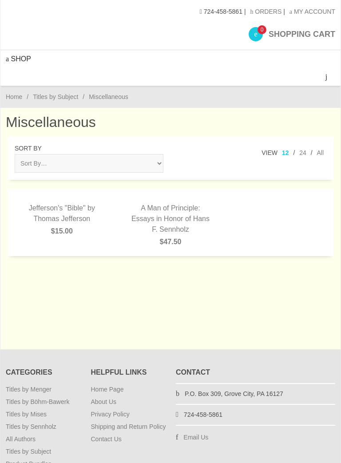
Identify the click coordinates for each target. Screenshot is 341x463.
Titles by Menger (29, 389)
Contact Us (106, 439)
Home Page (107, 389)
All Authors (21, 439)
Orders (266, 11)
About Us (104, 401)
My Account (312, 11)
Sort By (28, 148)
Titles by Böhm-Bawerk (37, 401)
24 (302, 152)
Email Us (195, 437)
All (320, 152)
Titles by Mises (26, 414)
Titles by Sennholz (31, 426)
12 (285, 152)
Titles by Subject (55, 96)
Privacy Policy (110, 414)
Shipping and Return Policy (128, 426)
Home (14, 96)
